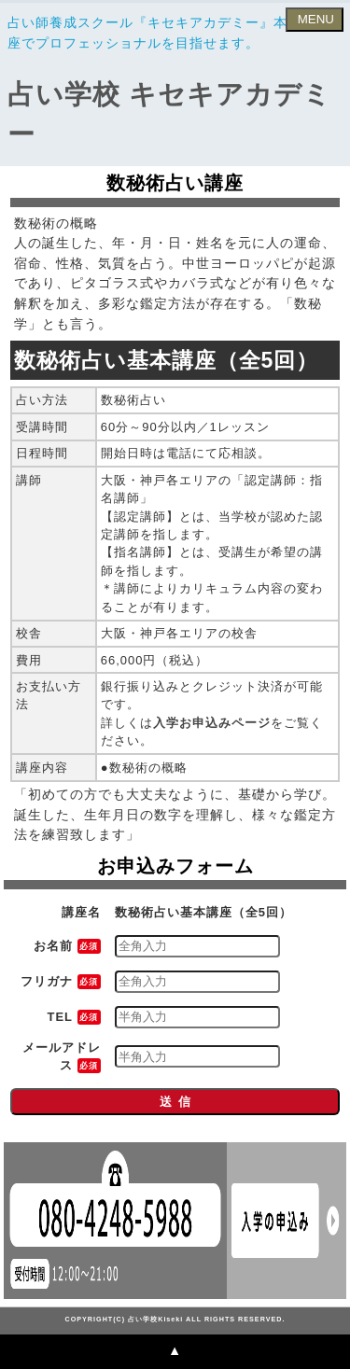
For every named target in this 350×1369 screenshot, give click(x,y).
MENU (314, 19)
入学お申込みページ (212, 723)
